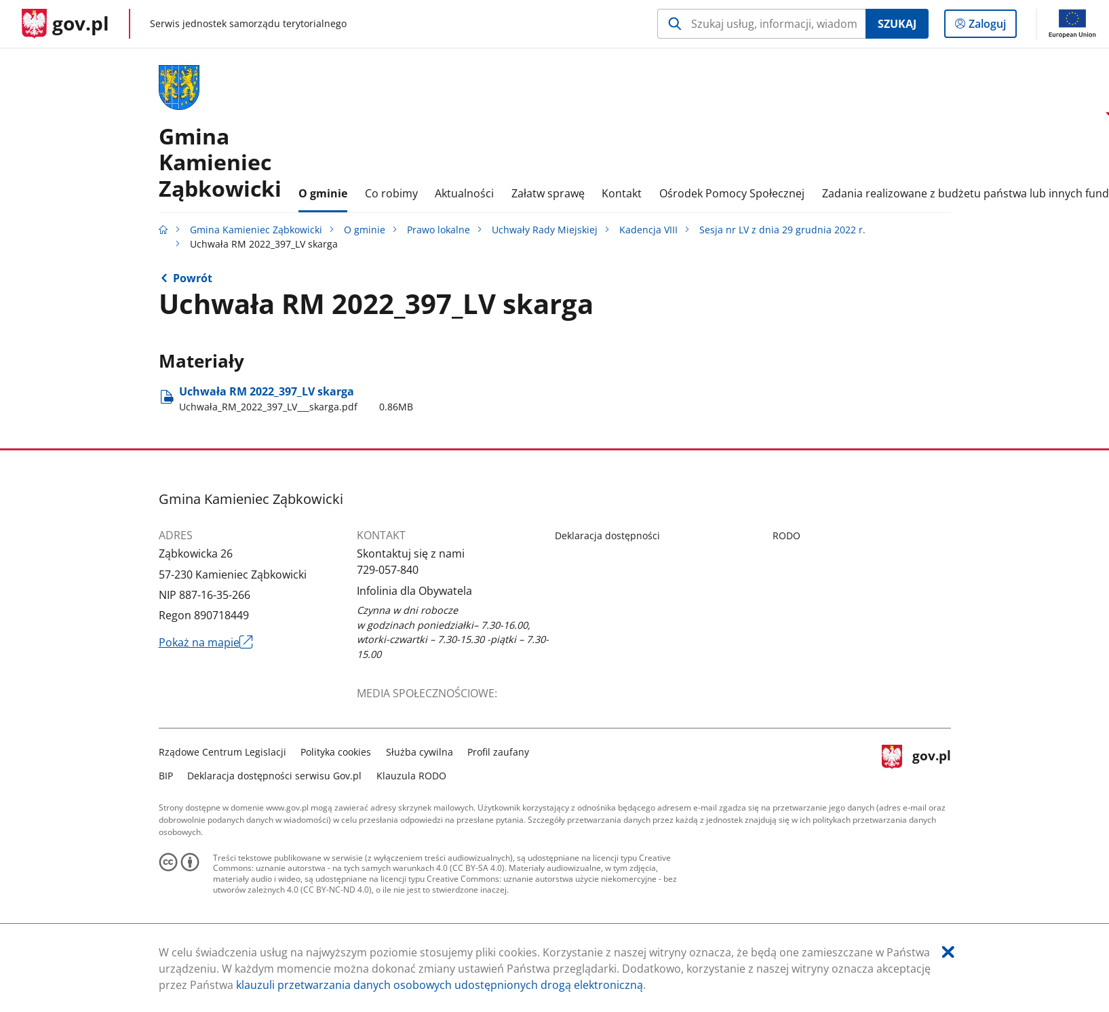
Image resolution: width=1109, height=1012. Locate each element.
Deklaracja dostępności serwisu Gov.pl (274, 775)
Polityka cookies (335, 751)
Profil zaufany (498, 751)
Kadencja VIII (648, 229)
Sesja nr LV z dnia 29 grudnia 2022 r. (782, 229)
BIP (166, 775)
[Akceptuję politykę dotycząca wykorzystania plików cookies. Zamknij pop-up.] (948, 952)
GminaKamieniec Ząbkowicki (220, 162)
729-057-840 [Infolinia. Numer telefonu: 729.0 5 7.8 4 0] (388, 569)
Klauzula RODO (411, 775)
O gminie (364, 229)
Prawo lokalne (438, 229)
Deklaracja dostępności (607, 535)
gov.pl (916, 762)
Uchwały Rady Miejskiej (545, 229)
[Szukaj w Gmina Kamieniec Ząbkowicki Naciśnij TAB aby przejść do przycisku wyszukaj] (761, 24)
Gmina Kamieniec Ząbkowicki (256, 229)
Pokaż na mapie (206, 642)
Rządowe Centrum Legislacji (222, 751)
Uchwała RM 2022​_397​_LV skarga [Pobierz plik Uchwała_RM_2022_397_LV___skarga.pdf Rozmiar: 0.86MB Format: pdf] (296, 399)
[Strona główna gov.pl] (65, 24)
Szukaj (897, 23)
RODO (786, 535)
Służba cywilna (419, 751)
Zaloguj (991, 26)
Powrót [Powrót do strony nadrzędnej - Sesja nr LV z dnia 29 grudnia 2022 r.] (192, 278)
